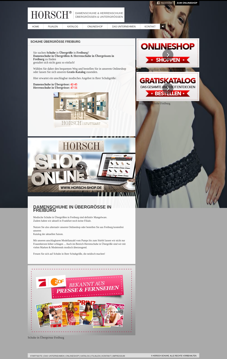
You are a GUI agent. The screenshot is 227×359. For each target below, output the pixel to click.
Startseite (36, 356)
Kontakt (106, 356)
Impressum (119, 356)
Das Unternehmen (54, 356)
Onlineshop (72, 356)
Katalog (85, 356)
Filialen (95, 356)
